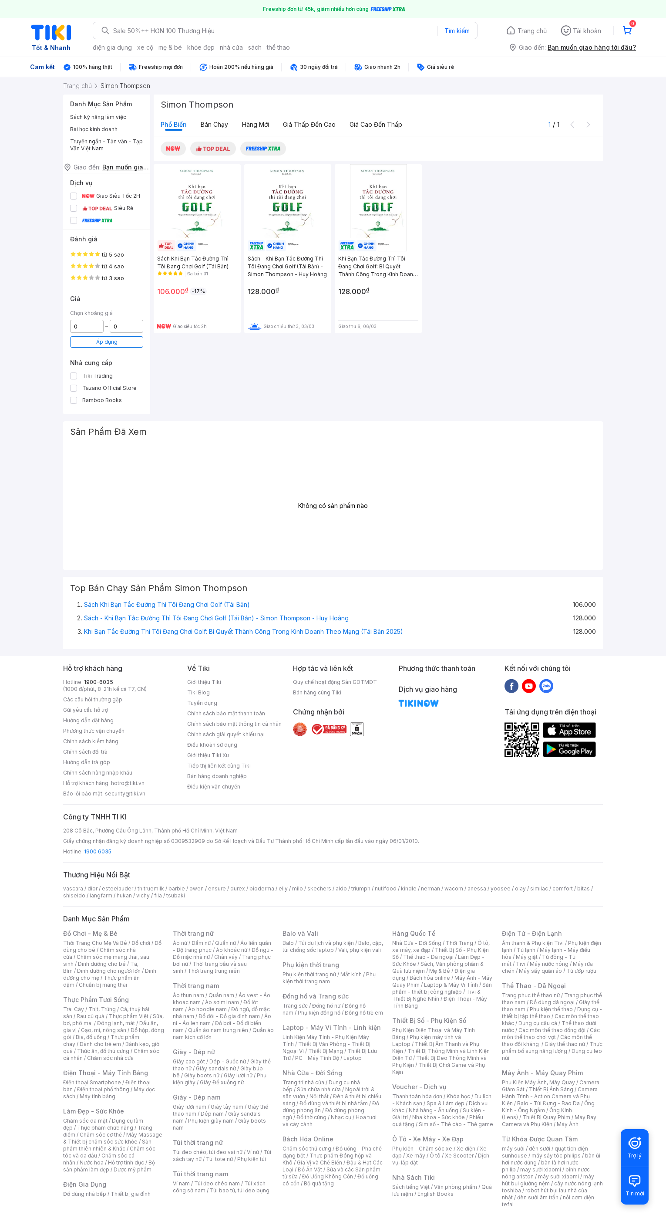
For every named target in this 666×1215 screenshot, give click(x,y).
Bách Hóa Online (308, 1139)
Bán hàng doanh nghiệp (217, 776)
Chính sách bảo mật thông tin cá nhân (234, 724)
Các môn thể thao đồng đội (551, 1030)
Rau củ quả (90, 1016)
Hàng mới (255, 124)
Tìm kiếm (457, 30)
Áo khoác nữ (231, 950)
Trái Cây (73, 1009)
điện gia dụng (112, 47)
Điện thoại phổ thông (103, 1089)
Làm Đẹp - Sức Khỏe (93, 1111)
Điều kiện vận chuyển (213, 786)
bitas (583, 888)
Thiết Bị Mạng (325, 1051)
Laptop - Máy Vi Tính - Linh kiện (332, 1027)
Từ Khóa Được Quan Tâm (540, 1139)
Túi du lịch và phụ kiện (326, 943)
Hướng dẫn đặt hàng (88, 720)
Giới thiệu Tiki (204, 682)
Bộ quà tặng (319, 1183)
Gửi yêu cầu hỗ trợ (85, 710)
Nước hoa (92, 1162)
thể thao (278, 47)
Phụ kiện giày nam (211, 1120)
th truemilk (151, 888)
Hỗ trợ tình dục (126, 1162)
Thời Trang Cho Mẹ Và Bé (95, 943)
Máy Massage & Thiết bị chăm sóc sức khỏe (112, 1138)
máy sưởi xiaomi (558, 1176)
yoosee (501, 888)
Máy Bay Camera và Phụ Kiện (549, 1120)
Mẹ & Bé (439, 971)
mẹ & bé (170, 47)
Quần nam (221, 995)
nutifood (386, 888)
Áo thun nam (188, 995)
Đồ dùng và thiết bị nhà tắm (333, 1103)
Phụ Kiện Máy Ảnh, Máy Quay (538, 1082)
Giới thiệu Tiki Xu (208, 755)
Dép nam (212, 1113)
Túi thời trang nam (200, 1174)
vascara (73, 888)
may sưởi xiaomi (540, 1169)
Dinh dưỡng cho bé (102, 964)
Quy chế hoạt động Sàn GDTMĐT (335, 682)
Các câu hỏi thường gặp (92, 699)
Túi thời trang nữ (198, 1142)
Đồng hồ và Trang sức (316, 996)
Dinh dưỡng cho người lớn (109, 971)
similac (539, 888)
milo (297, 888)
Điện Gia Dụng (84, 1184)
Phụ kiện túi (251, 1159)
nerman (430, 888)
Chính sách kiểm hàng (90, 741)
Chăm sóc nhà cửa (110, 1058)
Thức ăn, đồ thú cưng (103, 1051)
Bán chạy (214, 124)
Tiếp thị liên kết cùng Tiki (219, 765)
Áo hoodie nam (207, 1009)
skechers (319, 888)
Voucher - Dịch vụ (419, 1086)
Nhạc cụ (341, 1117)
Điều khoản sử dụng (212, 744)
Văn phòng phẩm (455, 1187)
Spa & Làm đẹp (445, 1103)
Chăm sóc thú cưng (307, 1148)
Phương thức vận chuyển (93, 731)
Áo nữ (180, 943)
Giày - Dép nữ (194, 1052)
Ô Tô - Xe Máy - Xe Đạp (428, 1139)
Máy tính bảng (97, 1096)
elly (283, 888)
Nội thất (319, 1096)
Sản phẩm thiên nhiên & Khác (107, 1145)
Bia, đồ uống (91, 1037)
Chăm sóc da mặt (85, 1120)
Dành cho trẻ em (100, 1044)
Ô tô (435, 1155)
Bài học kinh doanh (94, 129)
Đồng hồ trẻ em (364, 1012)
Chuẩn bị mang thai (103, 984)
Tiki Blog (198, 692)
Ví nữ (253, 1152)
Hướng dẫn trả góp (86, 762)
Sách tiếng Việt (411, 1187)
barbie (176, 888)
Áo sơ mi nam (222, 1002)
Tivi (520, 964)
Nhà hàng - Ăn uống (433, 1110)
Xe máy (415, 1155)
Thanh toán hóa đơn (417, 1096)
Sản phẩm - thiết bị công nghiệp (442, 988)
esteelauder (117, 888)
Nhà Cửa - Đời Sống (312, 1072)
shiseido (74, 895)
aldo (341, 888)
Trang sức (295, 1005)
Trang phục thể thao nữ (531, 995)
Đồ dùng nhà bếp (84, 1194)
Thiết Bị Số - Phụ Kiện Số (429, 1020)
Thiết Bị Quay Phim (546, 1117)
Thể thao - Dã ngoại (428, 957)
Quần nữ (225, 943)
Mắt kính (351, 974)
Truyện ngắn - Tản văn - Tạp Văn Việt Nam (106, 145)
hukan (124, 895)
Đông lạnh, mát (116, 1023)
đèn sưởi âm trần (537, 1197)
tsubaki (175, 895)
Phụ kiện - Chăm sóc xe (422, 1148)
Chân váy (226, 957)
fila (158, 895)
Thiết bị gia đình (131, 1194)
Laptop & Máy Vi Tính (451, 984)
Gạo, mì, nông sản (103, 1030)
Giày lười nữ (238, 1075)
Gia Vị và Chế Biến (319, 1162)
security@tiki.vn (125, 793)
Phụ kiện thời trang (311, 964)
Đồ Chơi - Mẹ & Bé (90, 933)
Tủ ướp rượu (581, 971)
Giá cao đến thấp (376, 124)
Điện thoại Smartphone (92, 1082)
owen (196, 888)
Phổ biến (174, 124)
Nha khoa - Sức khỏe (438, 1117)
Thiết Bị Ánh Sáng (551, 1089)
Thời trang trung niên (214, 971)
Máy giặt (527, 957)
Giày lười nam (189, 1106)
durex (237, 888)
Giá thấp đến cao (309, 124)
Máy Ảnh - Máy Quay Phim (542, 1072)
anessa (477, 888)
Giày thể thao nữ (565, 1044)
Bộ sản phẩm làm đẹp (109, 1166)
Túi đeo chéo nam (217, 1183)
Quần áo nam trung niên (218, 1030)
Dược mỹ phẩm (132, 1169)
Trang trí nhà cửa (303, 1082)
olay (520, 888)
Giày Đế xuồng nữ (222, 1082)
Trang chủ (532, 30)
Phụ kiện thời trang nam (329, 978)
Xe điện (466, 1148)
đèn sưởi (539, 1148)
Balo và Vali (300, 933)
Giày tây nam (227, 1106)
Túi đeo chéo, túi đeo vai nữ (207, 1152)
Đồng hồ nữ (326, 1005)
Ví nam (181, 1183)
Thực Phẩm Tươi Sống (96, 999)
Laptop (352, 1058)
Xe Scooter (459, 1155)
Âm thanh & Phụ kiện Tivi (533, 943)
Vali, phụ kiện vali (359, 950)
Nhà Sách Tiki (413, 1177)
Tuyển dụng (202, 703)
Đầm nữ (201, 943)
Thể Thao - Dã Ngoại (534, 985)
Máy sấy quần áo (540, 971)
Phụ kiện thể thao (551, 1009)
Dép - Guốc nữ (227, 1061)
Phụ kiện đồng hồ (319, 1012)
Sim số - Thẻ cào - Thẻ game (456, 1124)
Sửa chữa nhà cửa (319, 1089)
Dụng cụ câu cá (537, 1023)
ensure (217, 888)
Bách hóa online (430, 978)
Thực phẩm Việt (128, 1016)
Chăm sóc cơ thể (101, 1134)
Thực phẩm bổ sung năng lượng (552, 1047)
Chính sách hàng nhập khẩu (97, 772)
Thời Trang (459, 943)
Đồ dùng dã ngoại (552, 1002)
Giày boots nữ (201, 1075)
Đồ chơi (140, 943)
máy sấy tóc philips (556, 1155)
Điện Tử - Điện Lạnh (532, 933)
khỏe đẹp (201, 47)
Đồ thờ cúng (311, 1117)
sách (255, 47)
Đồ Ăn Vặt (310, 1169)
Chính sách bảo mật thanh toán (226, 713)
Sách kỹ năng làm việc (98, 117)
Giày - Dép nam (196, 1097)
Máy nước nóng (549, 964)
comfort (562, 888)
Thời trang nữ (193, 933)
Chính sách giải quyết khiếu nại (226, 734)
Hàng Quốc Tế (413, 933)
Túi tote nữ (219, 1159)
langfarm (101, 895)
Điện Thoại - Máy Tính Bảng (105, 1072)
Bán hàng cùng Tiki (317, 692)
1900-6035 (98, 682)
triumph (360, 888)
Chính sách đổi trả (85, 751)
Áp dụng (107, 341)
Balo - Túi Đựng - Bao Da (548, 1103)
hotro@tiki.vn (128, 783)
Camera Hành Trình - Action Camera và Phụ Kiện (550, 1096)
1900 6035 (97, 851)
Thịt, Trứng (102, 1009)
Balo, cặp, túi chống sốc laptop (333, 946)
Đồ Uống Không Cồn (327, 1176)
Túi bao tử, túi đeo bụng (239, 1190)
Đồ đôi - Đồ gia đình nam (229, 1016)
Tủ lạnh (526, 950)
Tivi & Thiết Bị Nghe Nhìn (436, 995)
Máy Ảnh (568, 1124)
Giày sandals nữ (216, 1068)
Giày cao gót (189, 1061)
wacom (453, 888)
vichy (143, 895)
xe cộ (145, 47)
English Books (435, 1194)
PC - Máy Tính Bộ (317, 1058)
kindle (409, 888)
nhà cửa (231, 47)
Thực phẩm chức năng (105, 1127)
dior (92, 888)
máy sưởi (513, 1148)
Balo (288, 943)
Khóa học (458, 1096)
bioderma (261, 888)
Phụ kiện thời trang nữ (309, 974)
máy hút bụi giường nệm (548, 1180)
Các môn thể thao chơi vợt (551, 1033)
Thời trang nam (196, 985)
